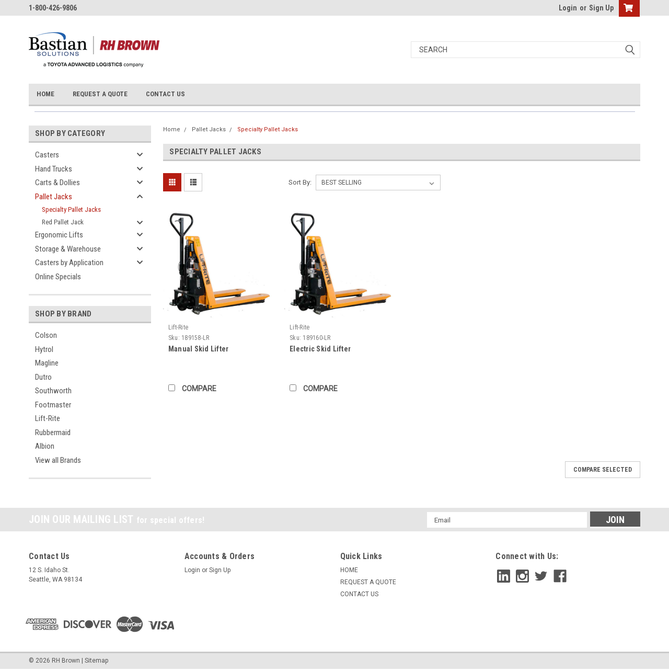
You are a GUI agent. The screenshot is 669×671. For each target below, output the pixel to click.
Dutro (43, 377)
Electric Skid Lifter (320, 349)
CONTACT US (165, 94)
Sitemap (96, 660)
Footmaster (53, 405)
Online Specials (58, 276)
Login (568, 8)
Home (171, 129)
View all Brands (58, 460)
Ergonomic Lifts (59, 235)
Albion (44, 446)
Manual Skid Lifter (198, 349)
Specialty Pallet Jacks (71, 209)
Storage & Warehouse (68, 249)
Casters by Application (69, 262)
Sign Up (601, 8)
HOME (45, 94)
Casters (47, 155)
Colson (46, 335)
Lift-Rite (47, 418)
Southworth (53, 390)
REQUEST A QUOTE (100, 94)
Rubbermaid (53, 432)
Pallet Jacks (53, 196)
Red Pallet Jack (63, 222)
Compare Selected (602, 469)
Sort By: (300, 182)
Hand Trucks (53, 169)
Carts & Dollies (57, 182)
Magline (47, 363)
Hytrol (44, 349)
